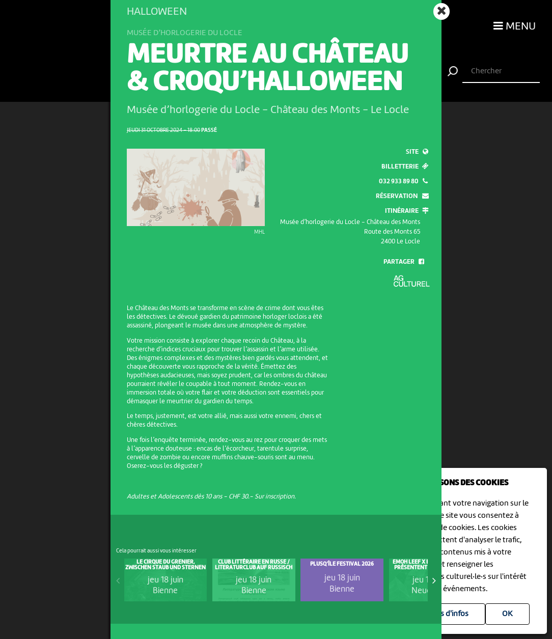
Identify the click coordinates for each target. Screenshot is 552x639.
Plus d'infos (448, 614)
